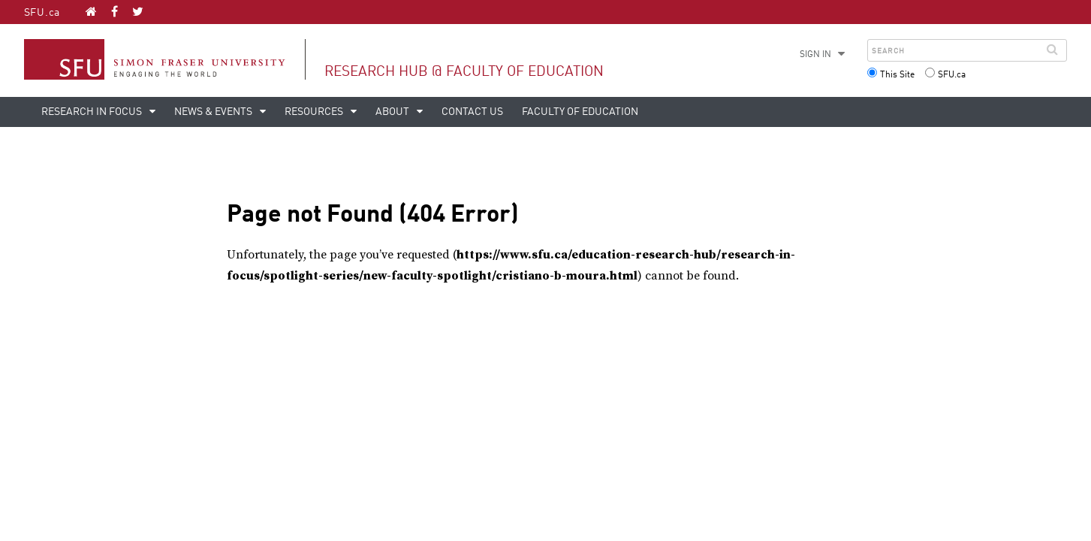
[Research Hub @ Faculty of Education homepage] (91, 11)
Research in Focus (92, 112)
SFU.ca (42, 13)
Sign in (815, 54)
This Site (897, 75)
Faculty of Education (580, 112)
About (393, 112)
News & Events (214, 112)
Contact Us (472, 112)
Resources (315, 112)
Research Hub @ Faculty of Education (464, 72)
